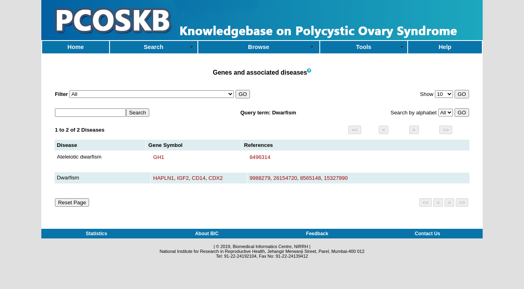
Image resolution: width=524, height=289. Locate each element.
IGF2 (183, 178)
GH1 (158, 157)
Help (445, 47)
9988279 (260, 178)
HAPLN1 (163, 178)
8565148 (310, 178)
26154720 (285, 178)
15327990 (335, 178)
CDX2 (216, 178)
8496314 (260, 157)
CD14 (198, 178)
